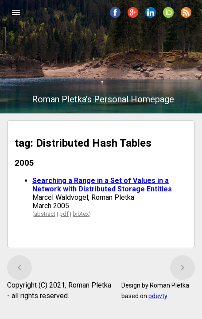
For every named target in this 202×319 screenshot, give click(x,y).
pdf (64, 213)
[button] (16, 12)
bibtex (81, 213)
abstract (44, 213)
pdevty (157, 296)
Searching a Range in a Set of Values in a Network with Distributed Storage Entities (102, 184)
